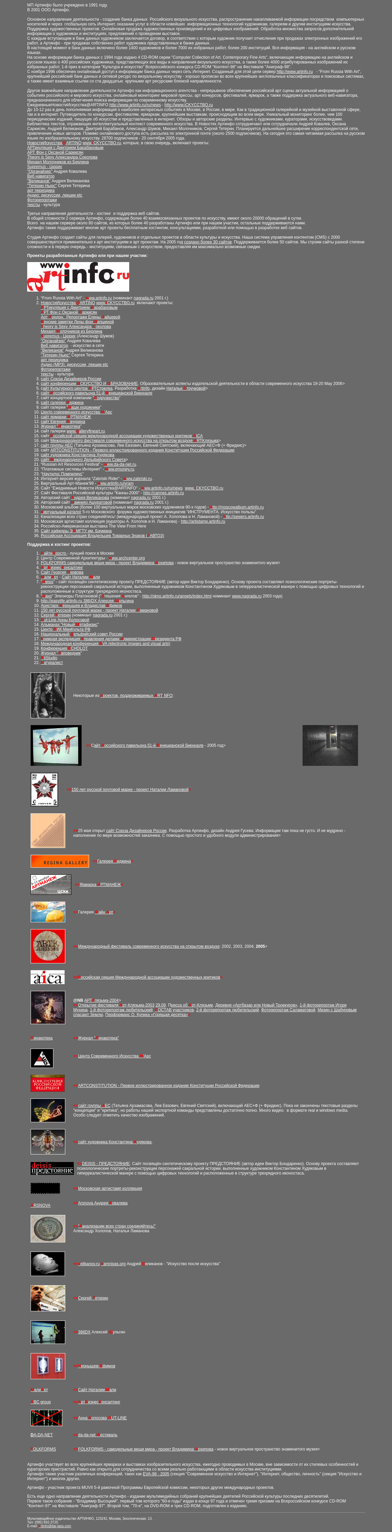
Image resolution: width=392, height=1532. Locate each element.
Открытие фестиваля (99, 1005)
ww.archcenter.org (127, 558)
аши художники (84, 407)
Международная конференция (70, 643)
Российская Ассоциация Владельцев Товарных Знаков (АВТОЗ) (102, 535)
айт (46, 388)
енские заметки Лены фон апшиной (77, 321)
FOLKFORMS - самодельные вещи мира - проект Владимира (136, 1449)
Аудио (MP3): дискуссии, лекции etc (74, 364)
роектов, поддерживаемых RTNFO (137, 695)
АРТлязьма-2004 (101, 1000)
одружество (106, 397)
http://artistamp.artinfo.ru (203, 521)
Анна (83, 1418)
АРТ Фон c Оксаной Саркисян (55, 152)
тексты (33, 204)
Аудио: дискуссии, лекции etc (54, 195)
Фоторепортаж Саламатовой (288, 1010)
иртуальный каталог (61, 512)
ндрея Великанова (90, 497)
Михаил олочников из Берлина (71, 331)
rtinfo (144, 388)
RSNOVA (40, 1205)
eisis (47, 581)
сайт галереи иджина (62, 402)
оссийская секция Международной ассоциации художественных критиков (149, 977)
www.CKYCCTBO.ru (102, 143)
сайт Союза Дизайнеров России (71, 378)
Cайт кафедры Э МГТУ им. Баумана (76, 531)
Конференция (54, 648)
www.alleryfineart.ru (86, 431)
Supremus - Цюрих (44, 166)
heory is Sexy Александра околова (76, 326)
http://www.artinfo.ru (295, 71)
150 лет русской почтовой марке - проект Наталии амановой (99, 610)
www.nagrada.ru (246, 596)
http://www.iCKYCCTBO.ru (189, 105)
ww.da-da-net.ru (120, 464)
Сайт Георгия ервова (62, 572)
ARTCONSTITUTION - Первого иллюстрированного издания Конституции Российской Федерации (142, 450)
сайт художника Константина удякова (115, 1142)
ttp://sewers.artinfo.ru (243, 516)
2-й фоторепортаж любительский (227, 1010)
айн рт (104, 912)
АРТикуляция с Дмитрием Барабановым (65, 147)
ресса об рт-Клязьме (192, 1005)
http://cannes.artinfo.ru (163, 493)
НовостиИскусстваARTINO (54, 143)
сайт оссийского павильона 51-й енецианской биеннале (96, 393)
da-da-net (87, 1435)
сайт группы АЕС (57, 445)
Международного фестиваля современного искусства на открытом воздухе (122, 440)
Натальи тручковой (185, 388)
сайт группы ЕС (94, 1105)
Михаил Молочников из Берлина (58, 162)
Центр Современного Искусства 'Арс (114, 1056)
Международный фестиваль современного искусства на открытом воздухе (149, 946)
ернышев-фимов (97, 1366)
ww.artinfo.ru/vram (115, 483)
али (49, 577)
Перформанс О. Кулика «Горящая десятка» (146, 1014)
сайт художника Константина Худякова (77, 455)
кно (47, 596)
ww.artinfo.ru (99, 298)
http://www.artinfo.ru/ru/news (135, 105)
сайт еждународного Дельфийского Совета (83, 459)
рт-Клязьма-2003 (137, 1005)
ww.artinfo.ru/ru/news (162, 488)
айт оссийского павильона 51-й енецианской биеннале (148, 745)
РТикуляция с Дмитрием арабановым (79, 307)
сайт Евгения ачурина (63, 421)
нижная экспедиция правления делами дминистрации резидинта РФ (111, 638)
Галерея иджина (114, 861)
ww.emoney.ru (119, 469)
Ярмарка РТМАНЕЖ (100, 884)
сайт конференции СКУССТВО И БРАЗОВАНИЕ (89, 383)
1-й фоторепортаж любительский (121, 1010)
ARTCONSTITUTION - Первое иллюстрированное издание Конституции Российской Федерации (168, 1085)
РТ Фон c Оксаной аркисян (69, 312)
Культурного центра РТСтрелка (81, 388)
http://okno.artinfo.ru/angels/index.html (176, 596)
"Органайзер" (39, 171)
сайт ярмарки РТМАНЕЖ (66, 416)
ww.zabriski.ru (137, 478)
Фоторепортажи (42, 200)
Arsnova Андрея (93, 1203)
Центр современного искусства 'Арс (76, 412)
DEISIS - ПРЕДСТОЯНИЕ (106, 1163)
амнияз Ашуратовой (91, 502)
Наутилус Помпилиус (62, 474)
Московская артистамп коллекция (110, 1188)
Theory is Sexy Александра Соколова (62, 157)
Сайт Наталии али (81, 577)
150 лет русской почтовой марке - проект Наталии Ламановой (129, 789)
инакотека (42, 1038)
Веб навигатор (40, 176)
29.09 (160, 1005)
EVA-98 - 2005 (156, 1474)
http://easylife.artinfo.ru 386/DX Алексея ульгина (87, 600)
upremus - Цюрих (58, 336)
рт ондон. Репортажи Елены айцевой (82, 317)
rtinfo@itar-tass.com (55, 1526)
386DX (84, 1332)
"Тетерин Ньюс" (42, 185)
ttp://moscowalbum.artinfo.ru (237, 507)
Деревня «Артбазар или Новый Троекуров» (256, 1005)
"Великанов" (38, 181)
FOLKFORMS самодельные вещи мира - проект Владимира (98, 562)
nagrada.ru (143, 298)
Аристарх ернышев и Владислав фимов (81, 605)
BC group (41, 1402)
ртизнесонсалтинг (62, 567)
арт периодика (41, 190)
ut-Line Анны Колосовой (65, 619)
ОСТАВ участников (174, 1010)
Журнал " (87, 1038)
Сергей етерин (56, 615)
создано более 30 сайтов (208, 242)
